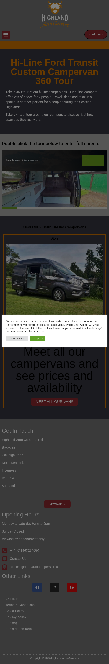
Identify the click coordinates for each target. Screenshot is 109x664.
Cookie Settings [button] (17, 338)
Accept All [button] (37, 338)
